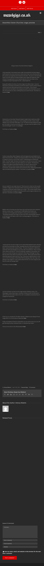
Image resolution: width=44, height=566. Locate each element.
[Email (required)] (20, 543)
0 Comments (32, 387)
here (8, 92)
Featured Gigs (24, 387)
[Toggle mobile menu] (40, 13)
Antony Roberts (7, 387)
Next (39, 32)
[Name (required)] (20, 540)
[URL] (20, 547)
